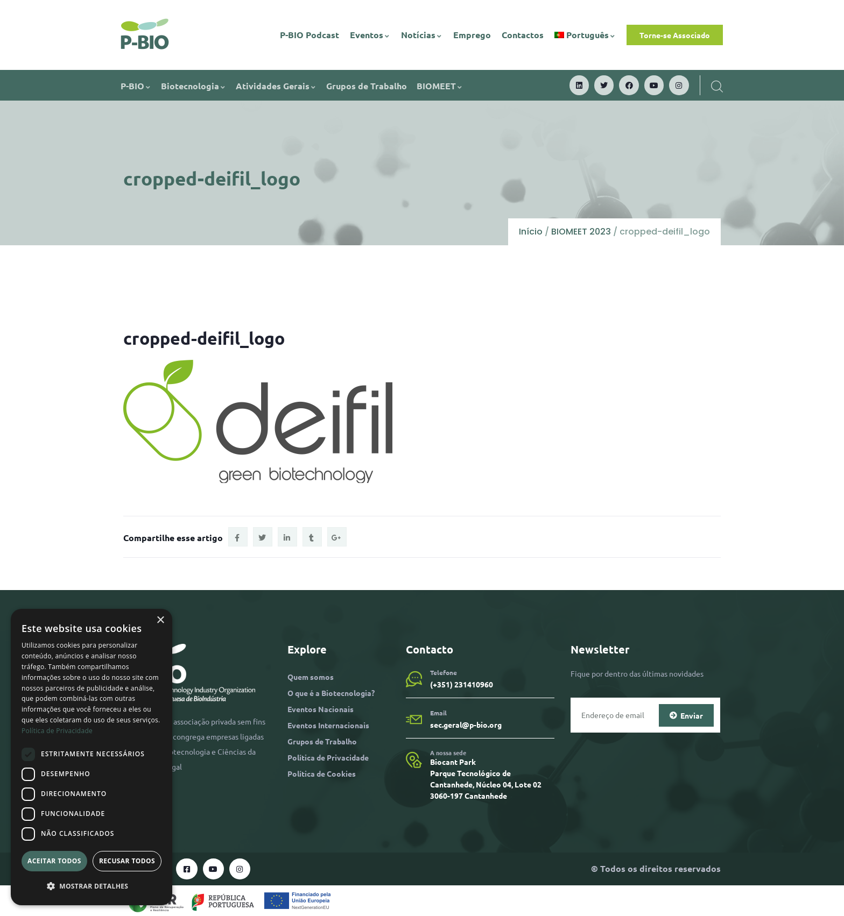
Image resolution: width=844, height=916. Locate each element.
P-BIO (136, 85)
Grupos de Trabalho (366, 85)
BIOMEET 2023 (581, 231)
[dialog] (91, 757)
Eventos (370, 34)
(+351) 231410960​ (461, 684)
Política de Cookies (321, 773)
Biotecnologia (193, 85)
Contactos (523, 34)
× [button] (160, 620)
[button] (91, 886)
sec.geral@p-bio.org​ (466, 724)
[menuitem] (585, 35)
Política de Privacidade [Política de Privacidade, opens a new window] (57, 730)
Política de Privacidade (328, 757)
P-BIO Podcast (309, 34)
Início (531, 231)
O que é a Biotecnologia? (331, 693)
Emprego (472, 34)
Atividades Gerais (276, 85)
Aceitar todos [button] (54, 860)
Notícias (421, 34)
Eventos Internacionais (328, 725)
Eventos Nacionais (320, 709)
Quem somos (310, 676)
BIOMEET (440, 85)
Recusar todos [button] (127, 860)
